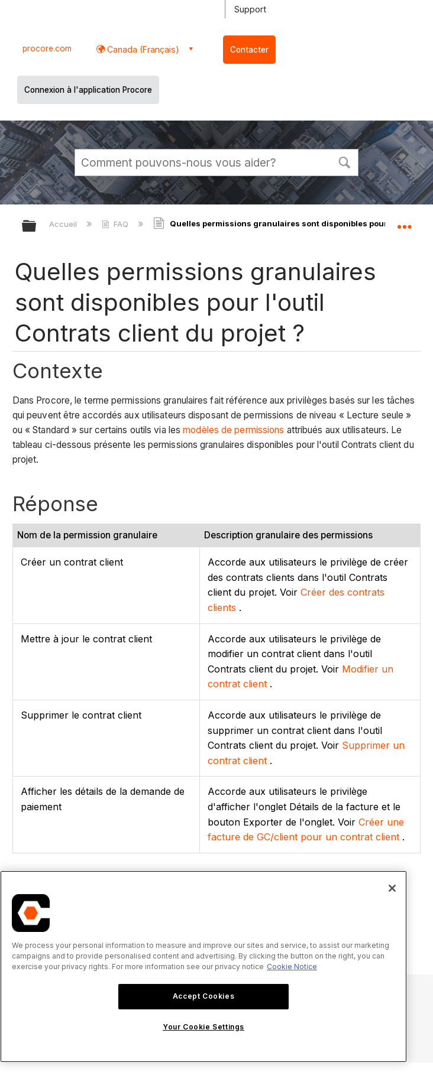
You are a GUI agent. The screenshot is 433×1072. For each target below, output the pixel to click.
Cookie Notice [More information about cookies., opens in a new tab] (292, 966)
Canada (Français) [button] (142, 49)
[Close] (392, 888)
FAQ (116, 224)
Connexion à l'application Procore (88, 90)
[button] (344, 161)
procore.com (47, 48)
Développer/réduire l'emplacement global (404, 222)
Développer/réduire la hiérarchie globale (36, 226)
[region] (203, 966)
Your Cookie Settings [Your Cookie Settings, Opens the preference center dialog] (203, 1026)
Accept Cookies (203, 996)
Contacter (249, 49)
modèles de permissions (233, 430)
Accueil (64, 224)
